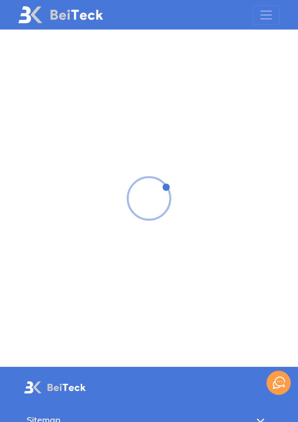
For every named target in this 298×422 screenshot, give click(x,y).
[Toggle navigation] (266, 15)
